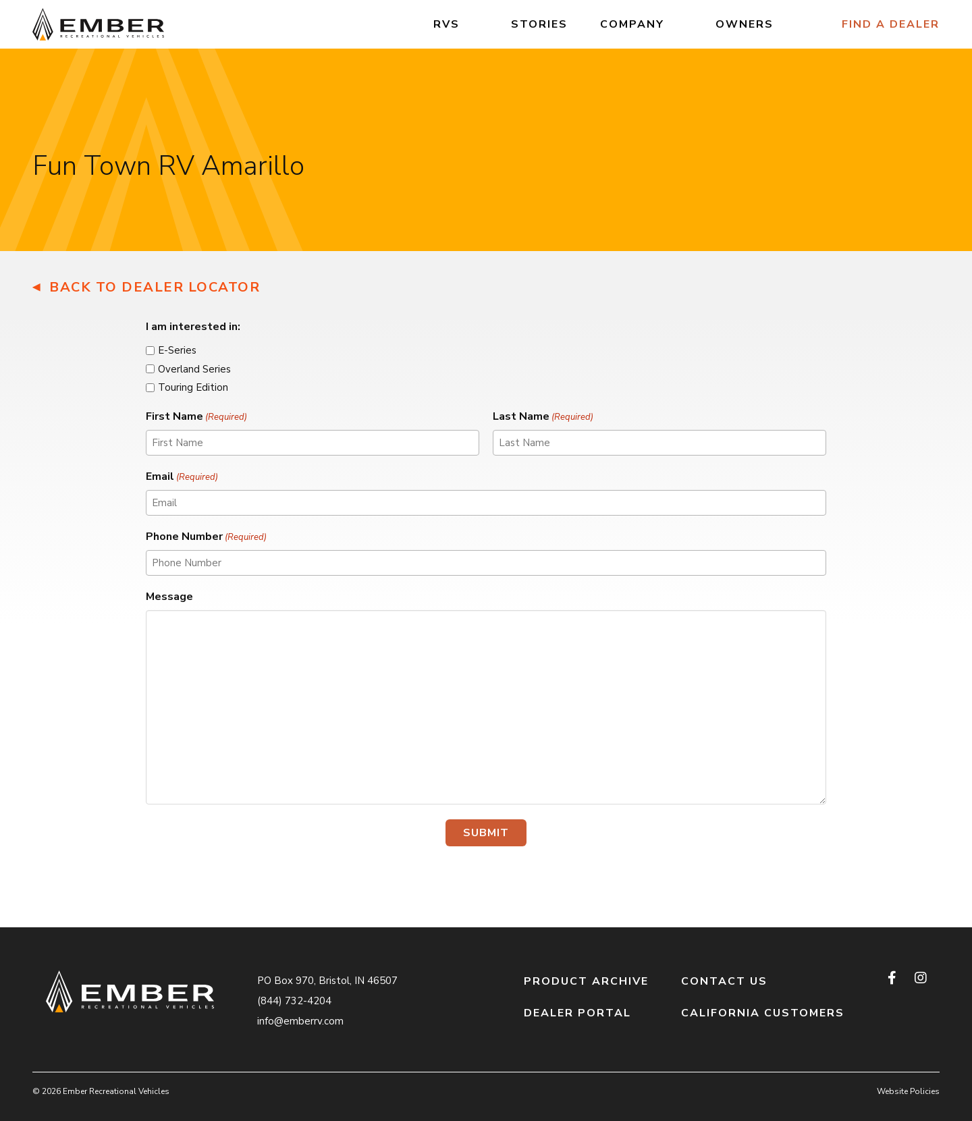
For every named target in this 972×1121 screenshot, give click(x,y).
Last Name (543, 417)
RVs (446, 24)
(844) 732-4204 (294, 1001)
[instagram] (920, 978)
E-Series (177, 350)
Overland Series (194, 369)
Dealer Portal (577, 1013)
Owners (745, 24)
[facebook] (893, 978)
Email (182, 477)
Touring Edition (193, 387)
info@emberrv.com (300, 1021)
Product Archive (586, 981)
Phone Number (206, 537)
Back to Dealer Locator (154, 287)
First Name (196, 417)
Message (169, 596)
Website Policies (908, 1091)
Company (632, 24)
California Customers (762, 1013)
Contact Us (724, 981)
